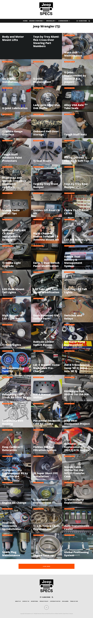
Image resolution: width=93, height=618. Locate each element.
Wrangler (50, 21)
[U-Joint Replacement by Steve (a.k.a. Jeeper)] (77, 72)
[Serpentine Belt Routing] (15, 414)
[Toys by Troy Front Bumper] (46, 177)
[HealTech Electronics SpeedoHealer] (15, 519)
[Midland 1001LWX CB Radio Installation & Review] (15, 230)
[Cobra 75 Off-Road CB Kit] (77, 204)
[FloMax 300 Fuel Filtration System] (46, 440)
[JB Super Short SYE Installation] (46, 467)
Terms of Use (74, 601)
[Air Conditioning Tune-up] (15, 362)
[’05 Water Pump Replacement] (77, 335)
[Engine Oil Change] (15, 493)
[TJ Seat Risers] (46, 151)
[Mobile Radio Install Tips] (15, 204)
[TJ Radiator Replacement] (46, 493)
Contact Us (25, 601)
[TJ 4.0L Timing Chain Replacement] (46, 519)
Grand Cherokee (36, 21)
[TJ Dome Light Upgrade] (15, 256)
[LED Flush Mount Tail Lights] (15, 283)
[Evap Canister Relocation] (15, 440)
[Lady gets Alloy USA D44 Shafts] (46, 99)
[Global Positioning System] (77, 546)
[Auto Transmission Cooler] (77, 519)
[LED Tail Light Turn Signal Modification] (46, 283)
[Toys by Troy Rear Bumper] (77, 177)
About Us (18, 601)
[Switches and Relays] (77, 309)
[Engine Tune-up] (46, 546)
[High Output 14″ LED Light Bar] (15, 309)
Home (25, 21)
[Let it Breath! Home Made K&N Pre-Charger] (46, 362)
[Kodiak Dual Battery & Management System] (77, 256)
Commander (63, 21)
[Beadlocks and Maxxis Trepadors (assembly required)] (15, 177)
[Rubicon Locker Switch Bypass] (46, 335)
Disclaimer (65, 601)
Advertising (34, 601)
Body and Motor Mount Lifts (13, 38)
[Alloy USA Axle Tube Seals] (77, 99)
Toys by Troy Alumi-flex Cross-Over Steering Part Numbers (46, 41)
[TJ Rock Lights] (15, 335)
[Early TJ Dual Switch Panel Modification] (46, 256)
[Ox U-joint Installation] (15, 72)
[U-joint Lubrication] (15, 99)
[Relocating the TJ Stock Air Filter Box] (15, 388)
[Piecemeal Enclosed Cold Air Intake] (46, 414)
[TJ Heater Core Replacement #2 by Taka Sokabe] (15, 467)
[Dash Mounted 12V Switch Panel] (46, 309)
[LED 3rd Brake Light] (77, 230)
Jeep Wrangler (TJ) (69, 35)
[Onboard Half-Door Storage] (46, 125)
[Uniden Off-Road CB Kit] (46, 204)
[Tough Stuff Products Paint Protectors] (15, 151)
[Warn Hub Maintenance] (77, 46)
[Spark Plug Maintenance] (15, 546)
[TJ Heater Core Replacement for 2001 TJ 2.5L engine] (77, 440)
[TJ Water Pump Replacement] (77, 493)
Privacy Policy (44, 601)
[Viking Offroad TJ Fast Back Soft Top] (77, 151)
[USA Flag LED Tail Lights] (77, 283)
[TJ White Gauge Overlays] (15, 125)
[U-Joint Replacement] (46, 72)
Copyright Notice (55, 601)
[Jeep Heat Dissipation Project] (77, 414)
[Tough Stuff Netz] (77, 125)
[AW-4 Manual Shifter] (46, 388)
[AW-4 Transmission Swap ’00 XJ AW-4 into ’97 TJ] (77, 362)
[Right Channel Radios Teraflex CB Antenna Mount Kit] (46, 230)
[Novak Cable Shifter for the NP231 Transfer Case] (77, 467)
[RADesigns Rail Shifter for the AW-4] (77, 388)
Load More (46, 566)
